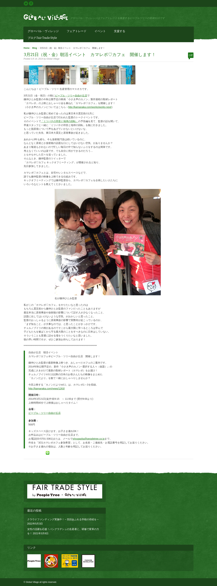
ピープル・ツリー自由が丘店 (71, 95)
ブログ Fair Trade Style (42, 38)
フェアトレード (77, 31)
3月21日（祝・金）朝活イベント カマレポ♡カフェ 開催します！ (90, 54)
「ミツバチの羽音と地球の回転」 (59, 121)
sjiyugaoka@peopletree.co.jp (89, 438)
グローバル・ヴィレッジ (43, 31)
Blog (34, 48)
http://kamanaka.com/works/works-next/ (90, 107)
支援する (120, 31)
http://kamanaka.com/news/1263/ (46, 388)
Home (27, 48)
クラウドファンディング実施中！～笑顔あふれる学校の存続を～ (63, 519)
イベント (100, 31)
